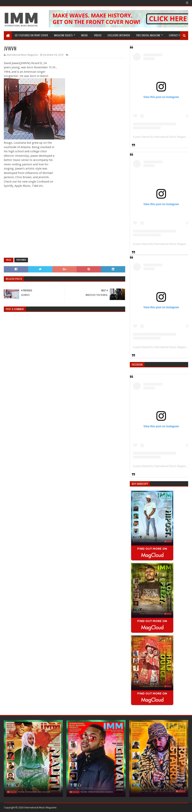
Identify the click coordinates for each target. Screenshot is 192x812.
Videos (97, 35)
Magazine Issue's (63, 35)
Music (84, 35)
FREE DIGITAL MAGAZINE (148, 35)
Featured (21, 260)
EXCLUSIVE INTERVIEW (119, 35)
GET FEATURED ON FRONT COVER (31, 35)
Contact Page (176, 35)
